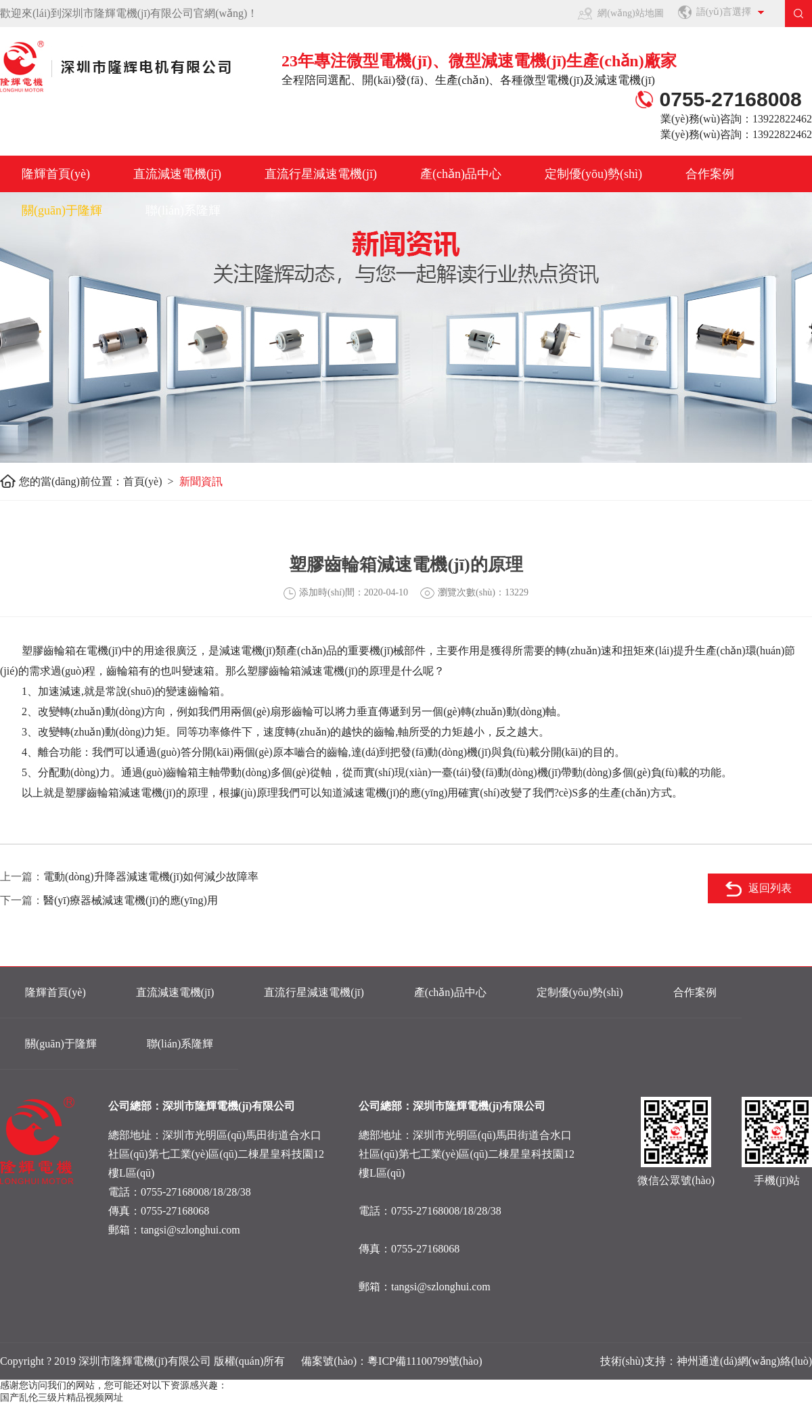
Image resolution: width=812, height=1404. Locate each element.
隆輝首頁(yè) (56, 174)
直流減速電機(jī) (177, 174)
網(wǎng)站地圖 (630, 13)
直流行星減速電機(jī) (321, 174)
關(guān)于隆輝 (62, 210)
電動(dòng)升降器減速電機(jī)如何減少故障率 (150, 876)
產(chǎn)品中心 (460, 174)
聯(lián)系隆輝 (183, 210)
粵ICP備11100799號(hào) (424, 1361)
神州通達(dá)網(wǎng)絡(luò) (744, 1361)
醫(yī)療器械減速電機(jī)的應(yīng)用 (130, 900)
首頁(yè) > (151, 481)
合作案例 (709, 174)
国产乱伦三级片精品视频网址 (61, 1397)
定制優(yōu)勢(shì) (593, 174)
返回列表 (770, 888)
